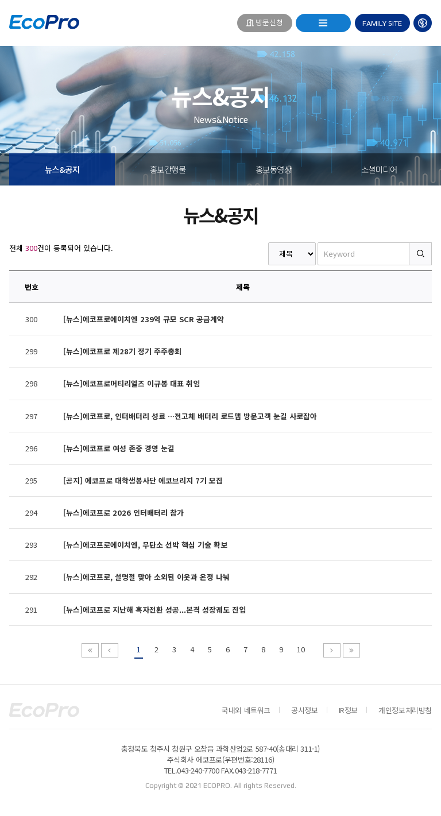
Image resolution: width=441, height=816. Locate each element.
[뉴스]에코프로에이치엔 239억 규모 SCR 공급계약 (143, 319)
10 (301, 649)
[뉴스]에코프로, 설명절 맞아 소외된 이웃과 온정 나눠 (146, 576)
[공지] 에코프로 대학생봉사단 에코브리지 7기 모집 (143, 480)
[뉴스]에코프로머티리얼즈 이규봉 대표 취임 (131, 383)
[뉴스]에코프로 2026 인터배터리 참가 (123, 512)
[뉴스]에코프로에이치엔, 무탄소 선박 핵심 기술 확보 (145, 544)
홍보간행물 (168, 169)
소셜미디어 (379, 169)
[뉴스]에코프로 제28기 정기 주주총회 (122, 351)
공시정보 (304, 710)
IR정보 (348, 710)
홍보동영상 (274, 169)
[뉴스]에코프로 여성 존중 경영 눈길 (119, 448)
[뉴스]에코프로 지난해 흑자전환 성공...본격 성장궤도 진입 (154, 609)
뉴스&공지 (62, 169)
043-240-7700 (198, 770)
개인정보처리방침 (405, 710)
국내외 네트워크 (246, 710)
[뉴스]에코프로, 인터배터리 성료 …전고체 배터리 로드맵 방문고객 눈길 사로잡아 (190, 416)
